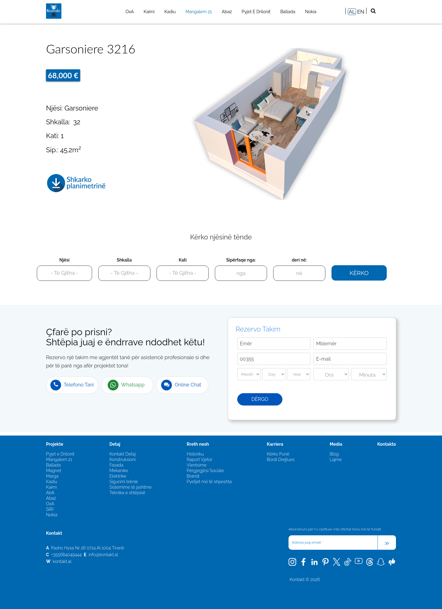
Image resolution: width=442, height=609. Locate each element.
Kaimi (149, 11)
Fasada (116, 465)
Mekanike (118, 470)
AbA (50, 492)
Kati (183, 260)
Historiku (195, 454)
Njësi (65, 260)
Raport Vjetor (199, 459)
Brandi (193, 476)
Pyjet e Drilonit (256, 11)
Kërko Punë (278, 454)
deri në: (299, 260)
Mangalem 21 (198, 11)
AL (352, 12)
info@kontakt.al (103, 554)
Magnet (53, 470)
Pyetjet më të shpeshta (209, 481)
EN (360, 12)
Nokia (310, 11)
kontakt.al (62, 561)
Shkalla (124, 260)
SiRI (49, 509)
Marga (52, 476)
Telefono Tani (72, 385)
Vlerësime (197, 465)
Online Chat (181, 385)
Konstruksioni (122, 459)
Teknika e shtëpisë (127, 492)
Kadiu (170, 11)
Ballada (287, 11)
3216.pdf (76, 187)
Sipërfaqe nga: (241, 260)
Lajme (336, 459)
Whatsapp (126, 385)
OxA (130, 11)
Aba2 (227, 11)
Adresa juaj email (307, 542)
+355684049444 (66, 554)
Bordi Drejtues (280, 459)
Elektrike (117, 476)
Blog (334, 454)
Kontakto (386, 444)
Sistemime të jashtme (130, 487)
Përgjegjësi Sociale (205, 470)
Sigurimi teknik (123, 481)
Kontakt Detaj (122, 454)
